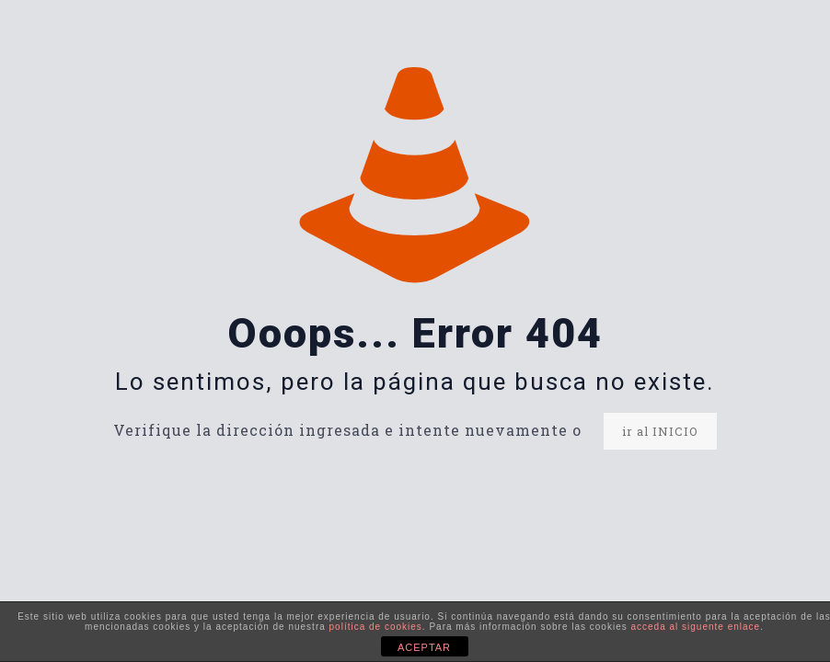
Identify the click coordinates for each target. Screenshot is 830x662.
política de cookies (375, 627)
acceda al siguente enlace (695, 627)
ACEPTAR (424, 647)
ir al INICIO (660, 431)
